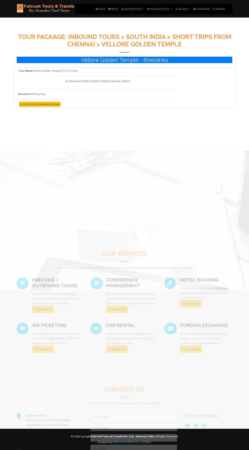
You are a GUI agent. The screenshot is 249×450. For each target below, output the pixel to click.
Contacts (219, 9)
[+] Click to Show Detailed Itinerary (40, 104)
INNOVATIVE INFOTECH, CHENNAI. (132, 442)
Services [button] (182, 9)
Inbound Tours (131, 9)
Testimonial (201, 9)
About (113, 9)
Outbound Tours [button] (158, 9)
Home (100, 9)
